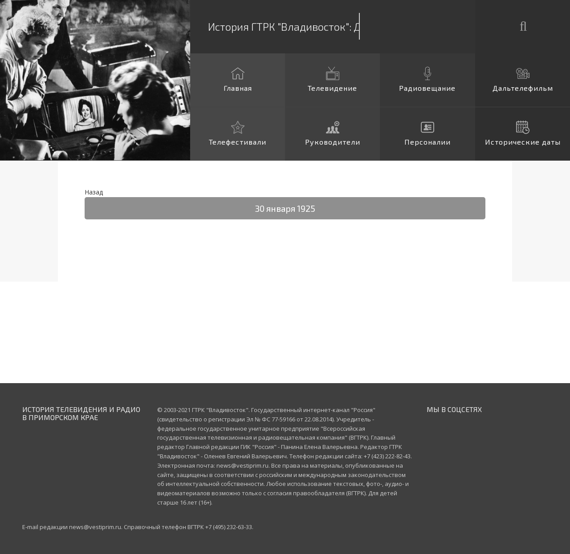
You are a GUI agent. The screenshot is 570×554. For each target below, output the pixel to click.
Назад (94, 192)
